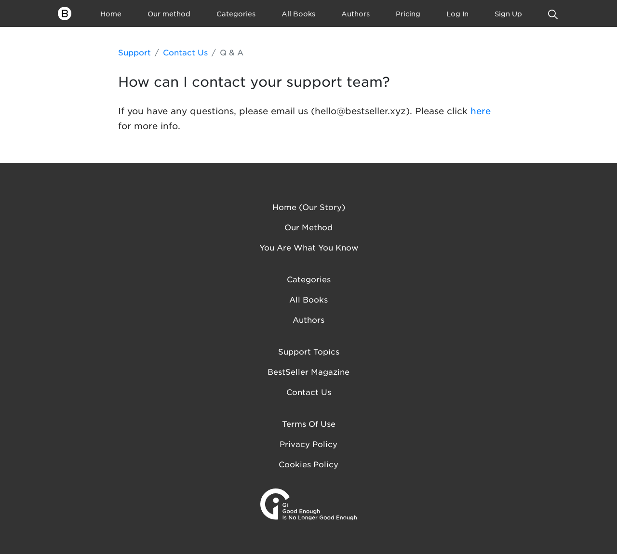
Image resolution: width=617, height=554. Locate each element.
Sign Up (508, 13)
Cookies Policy (308, 464)
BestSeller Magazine (308, 371)
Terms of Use (308, 423)
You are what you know (308, 247)
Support (134, 52)
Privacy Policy (308, 443)
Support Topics (308, 351)
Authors (355, 13)
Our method (169, 13)
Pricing (408, 13)
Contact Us (185, 52)
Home (110, 13)
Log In (457, 13)
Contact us (308, 391)
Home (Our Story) (308, 206)
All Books (298, 13)
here (480, 111)
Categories (235, 13)
